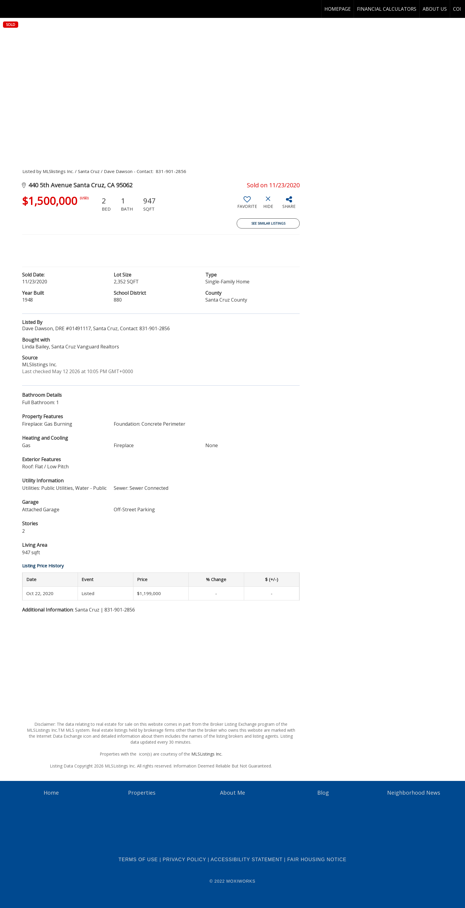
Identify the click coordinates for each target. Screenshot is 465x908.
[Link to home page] (7, 9)
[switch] (247, 205)
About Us (435, 9)
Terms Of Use (138, 859)
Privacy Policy (184, 859)
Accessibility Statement (247, 859)
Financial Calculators (386, 9)
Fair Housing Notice (317, 859)
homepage (337, 9)
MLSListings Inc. (206, 754)
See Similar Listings (268, 223)
